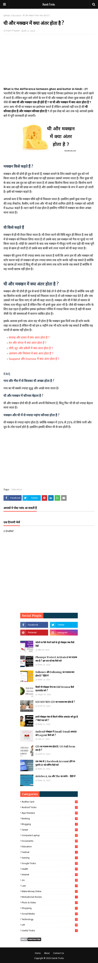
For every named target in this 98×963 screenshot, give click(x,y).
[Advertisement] (49, 62)
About (47, 953)
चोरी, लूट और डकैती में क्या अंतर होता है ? (31, 348)
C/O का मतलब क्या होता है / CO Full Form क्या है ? (55, 748)
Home (38, 953)
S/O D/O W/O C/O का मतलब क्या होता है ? (55, 701)
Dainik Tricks (57, 958)
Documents (50, 841)
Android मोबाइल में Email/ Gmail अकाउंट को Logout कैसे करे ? (56, 733)
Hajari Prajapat (13, 30)
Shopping (50, 908)
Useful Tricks (50, 930)
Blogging (50, 824)
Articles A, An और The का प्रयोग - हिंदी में (55, 776)
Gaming (50, 857)
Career (50, 829)
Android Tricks (50, 807)
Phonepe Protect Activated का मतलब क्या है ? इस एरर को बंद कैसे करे (56, 659)
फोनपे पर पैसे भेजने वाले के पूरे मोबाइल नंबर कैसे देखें (54, 644)
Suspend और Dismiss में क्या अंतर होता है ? (34, 359)
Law (50, 885)
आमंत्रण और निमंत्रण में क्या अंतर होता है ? (31, 353)
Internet (50, 874)
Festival (50, 852)
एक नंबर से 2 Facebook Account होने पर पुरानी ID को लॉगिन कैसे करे (55, 763)
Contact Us (58, 953)
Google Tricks (50, 863)
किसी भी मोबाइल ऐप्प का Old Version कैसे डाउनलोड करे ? (54, 689)
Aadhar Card (50, 801)
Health (50, 869)
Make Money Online (50, 891)
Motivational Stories (50, 897)
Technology (50, 919)
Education (16, 15)
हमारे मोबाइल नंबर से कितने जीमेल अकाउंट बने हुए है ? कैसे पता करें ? (56, 718)
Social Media (50, 913)
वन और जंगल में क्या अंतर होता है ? (27, 342)
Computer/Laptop (50, 835)
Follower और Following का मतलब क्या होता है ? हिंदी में (54, 674)
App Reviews (50, 813)
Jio (50, 880)
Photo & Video (50, 902)
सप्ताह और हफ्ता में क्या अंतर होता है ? (29, 337)
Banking (50, 818)
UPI (50, 925)
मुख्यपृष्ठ (6, 15)
